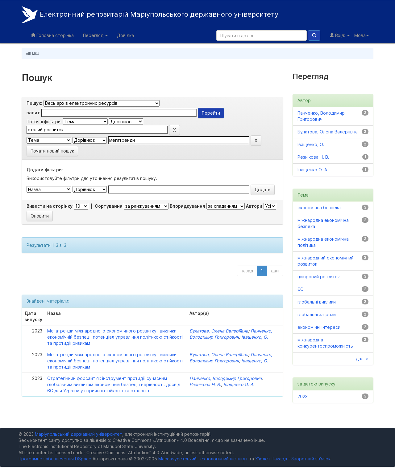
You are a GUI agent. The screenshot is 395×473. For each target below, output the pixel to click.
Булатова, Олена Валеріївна (218, 330)
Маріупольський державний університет (78, 434)
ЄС (300, 289)
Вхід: (340, 35)
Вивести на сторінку (50, 206)
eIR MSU (32, 53)
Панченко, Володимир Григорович (225, 378)
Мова (361, 35)
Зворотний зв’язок (311, 458)
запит (33, 112)
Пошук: (34, 103)
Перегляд (95, 35)
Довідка (125, 35)
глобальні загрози (316, 314)
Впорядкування (187, 206)
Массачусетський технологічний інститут (203, 458)
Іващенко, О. (254, 337)
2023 (302, 396)
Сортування (109, 206)
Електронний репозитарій (150, 14)
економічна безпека (319, 207)
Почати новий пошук (52, 150)
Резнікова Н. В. (205, 384)
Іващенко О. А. (238, 384)
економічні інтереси (318, 327)
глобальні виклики (316, 301)
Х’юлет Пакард (271, 458)
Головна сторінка (52, 35)
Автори (254, 206)
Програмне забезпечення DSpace (55, 458)
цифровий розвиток (318, 276)
